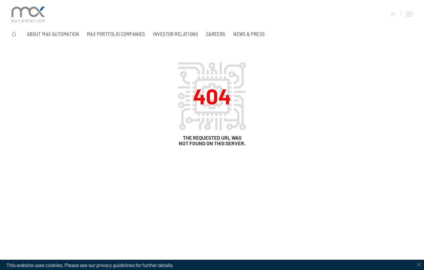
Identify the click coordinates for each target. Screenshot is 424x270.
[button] (409, 14)
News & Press (249, 34)
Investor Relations (175, 34)
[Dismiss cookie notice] (419, 265)
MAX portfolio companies (116, 34)
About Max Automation (53, 34)
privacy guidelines (115, 265)
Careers (216, 34)
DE (393, 13)
